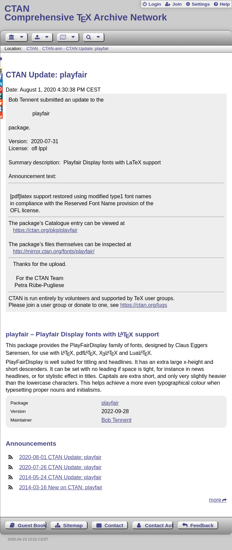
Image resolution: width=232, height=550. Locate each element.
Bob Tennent (116, 420)
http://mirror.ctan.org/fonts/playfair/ (54, 251)
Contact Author (159, 525)
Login (154, 4)
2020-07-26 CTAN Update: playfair (60, 467)
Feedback (202, 525)
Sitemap (73, 525)
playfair (110, 403)
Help (225, 4)
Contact (113, 525)
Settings (201, 4)
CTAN (32, 48)
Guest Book (32, 525)
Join (177, 4)
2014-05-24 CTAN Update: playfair (60, 477)
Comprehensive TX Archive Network (115, 13)
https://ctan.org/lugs (143, 305)
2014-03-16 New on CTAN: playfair (60, 487)
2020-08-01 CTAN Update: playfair (60, 457)
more (215, 500)
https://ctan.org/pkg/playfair (45, 230)
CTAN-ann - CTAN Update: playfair (75, 48)
